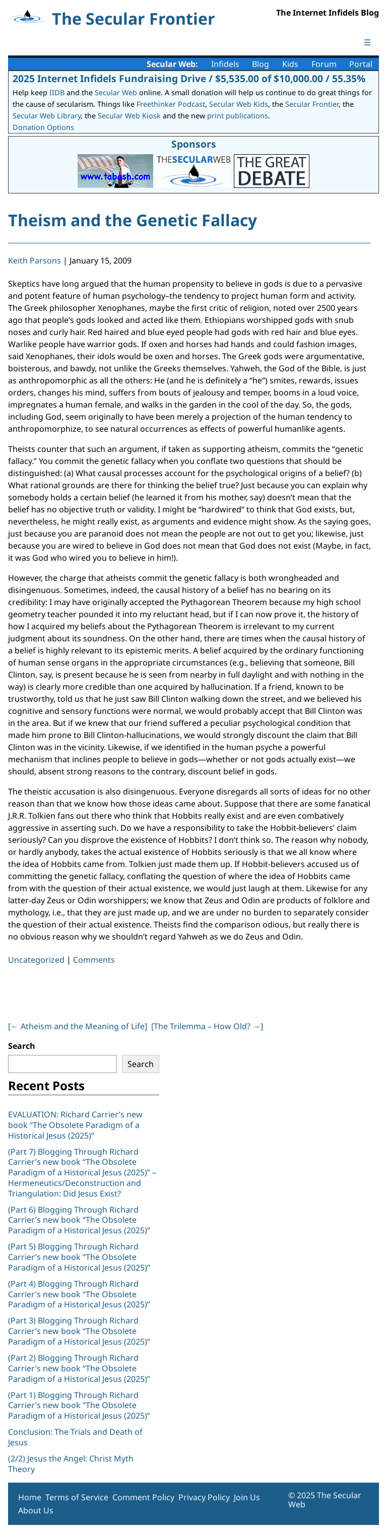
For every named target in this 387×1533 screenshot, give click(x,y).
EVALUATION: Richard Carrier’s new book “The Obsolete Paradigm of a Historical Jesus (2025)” (75, 1125)
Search (21, 1045)
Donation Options (43, 127)
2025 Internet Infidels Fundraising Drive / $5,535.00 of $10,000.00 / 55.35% (189, 78)
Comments (94, 959)
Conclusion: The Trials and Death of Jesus (75, 1437)
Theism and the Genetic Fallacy (132, 220)
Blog (260, 64)
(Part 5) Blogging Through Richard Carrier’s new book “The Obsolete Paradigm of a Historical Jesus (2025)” (79, 1257)
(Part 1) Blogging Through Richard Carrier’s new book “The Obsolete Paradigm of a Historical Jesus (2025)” (80, 1405)
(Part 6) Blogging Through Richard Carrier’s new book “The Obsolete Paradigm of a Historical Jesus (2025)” (79, 1220)
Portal (360, 64)
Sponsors (193, 144)
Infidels (225, 64)
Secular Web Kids (238, 104)
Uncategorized (36, 959)
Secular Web (116, 92)
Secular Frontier (312, 104)
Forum (324, 64)
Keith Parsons (34, 260)
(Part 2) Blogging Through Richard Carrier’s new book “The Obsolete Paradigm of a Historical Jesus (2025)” (80, 1368)
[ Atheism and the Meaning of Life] (77, 1026)
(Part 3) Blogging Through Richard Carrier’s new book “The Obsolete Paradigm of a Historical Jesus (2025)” (80, 1331)
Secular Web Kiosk (129, 115)
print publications (237, 115)
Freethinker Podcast (171, 104)
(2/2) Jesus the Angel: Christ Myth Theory (71, 1464)
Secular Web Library (47, 115)
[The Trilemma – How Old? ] (207, 1026)
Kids (290, 64)
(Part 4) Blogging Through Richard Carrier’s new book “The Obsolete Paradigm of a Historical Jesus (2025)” (80, 1294)
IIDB (56, 92)
